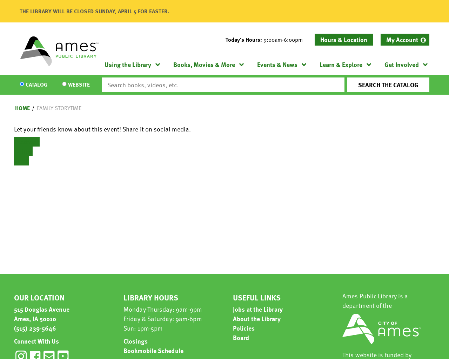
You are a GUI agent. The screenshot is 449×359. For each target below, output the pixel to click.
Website (79, 85)
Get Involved (401, 64)
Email (21, 160)
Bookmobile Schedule (153, 350)
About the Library (257, 318)
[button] (267, 40)
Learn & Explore (341, 64)
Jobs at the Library (258, 309)
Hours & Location (343, 39)
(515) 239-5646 (35, 328)
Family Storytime (59, 108)
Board (241, 337)
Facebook (27, 142)
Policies (244, 328)
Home (22, 108)
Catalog (36, 85)
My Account (402, 39)
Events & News (277, 64)
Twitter (23, 151)
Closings (135, 341)
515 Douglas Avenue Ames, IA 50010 (41, 313)
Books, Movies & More (204, 64)
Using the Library (128, 64)
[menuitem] (405, 40)
